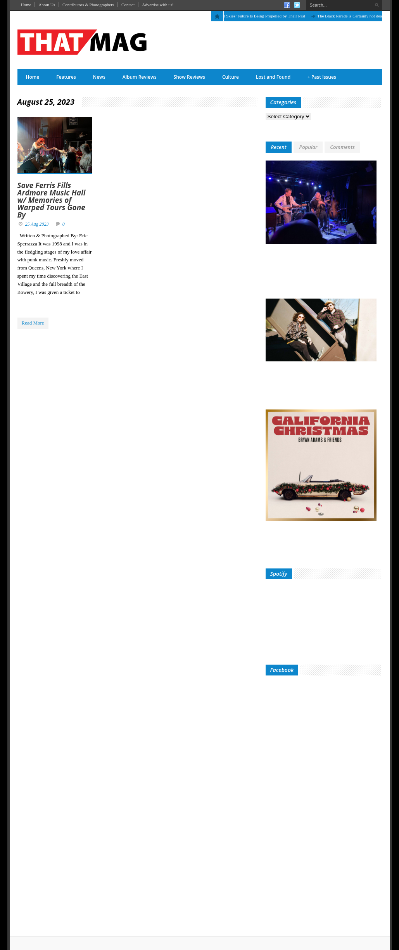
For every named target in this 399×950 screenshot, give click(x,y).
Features (66, 77)
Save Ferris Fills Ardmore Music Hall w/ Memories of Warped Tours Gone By (51, 200)
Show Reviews (189, 77)
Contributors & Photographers (88, 4)
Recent (279, 146)
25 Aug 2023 (37, 224)
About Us (46, 4)
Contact (128, 4)
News (99, 77)
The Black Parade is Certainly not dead (353, 16)
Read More (33, 323)
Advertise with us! (157, 4)
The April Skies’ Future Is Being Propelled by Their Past (260, 16)
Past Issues (321, 77)
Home (26, 4)
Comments (342, 146)
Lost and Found (273, 77)
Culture (230, 77)
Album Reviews (140, 77)
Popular (308, 146)
